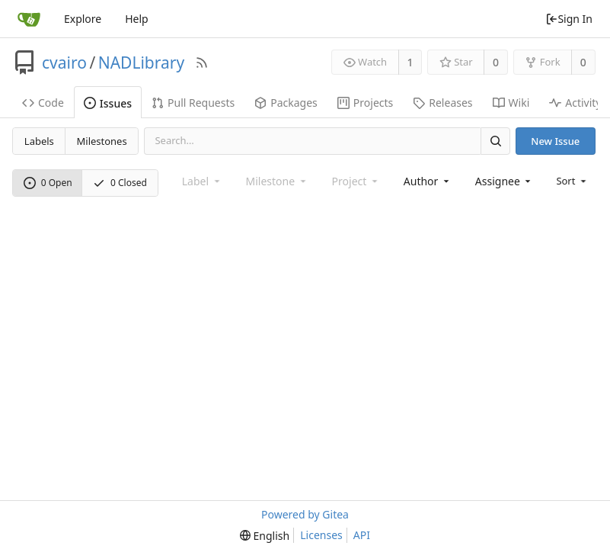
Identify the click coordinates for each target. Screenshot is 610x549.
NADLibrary (141, 62)
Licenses (321, 535)
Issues (108, 103)
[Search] (495, 140)
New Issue (555, 141)
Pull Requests (193, 102)
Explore (82, 18)
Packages (286, 102)
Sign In (568, 18)
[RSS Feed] (202, 62)
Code (43, 102)
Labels (39, 141)
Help (137, 18)
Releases (442, 102)
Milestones (102, 141)
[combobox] (427, 181)
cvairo (64, 62)
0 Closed (120, 182)
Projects (365, 102)
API (361, 535)
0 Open (48, 182)
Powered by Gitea (305, 514)
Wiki (511, 102)
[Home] (29, 19)
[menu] (572, 180)
